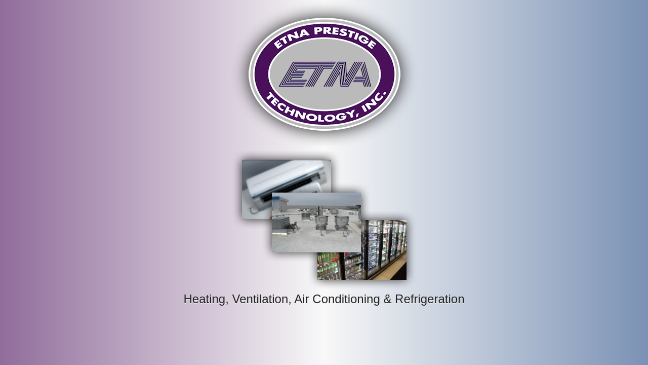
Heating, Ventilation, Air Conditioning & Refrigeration (323, 299)
